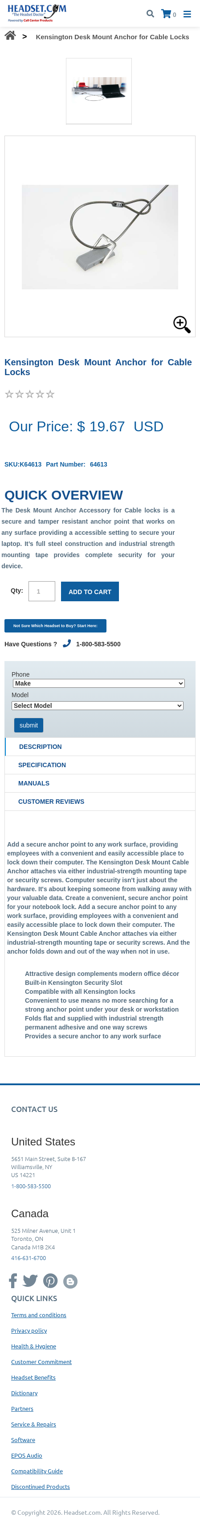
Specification (42, 765)
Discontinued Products (40, 1486)
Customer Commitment (41, 1361)
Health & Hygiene (33, 1346)
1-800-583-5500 (31, 1186)
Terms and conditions (38, 1314)
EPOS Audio (26, 1455)
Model (20, 695)
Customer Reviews (51, 801)
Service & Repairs (33, 1424)
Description (40, 746)
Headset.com (82, 1512)
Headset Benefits (33, 1377)
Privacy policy (29, 1330)
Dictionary (24, 1393)
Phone (20, 674)
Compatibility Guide (37, 1471)
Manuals (33, 783)
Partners (22, 1408)
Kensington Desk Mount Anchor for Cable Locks (112, 37)
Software (23, 1439)
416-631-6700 (28, 1257)
